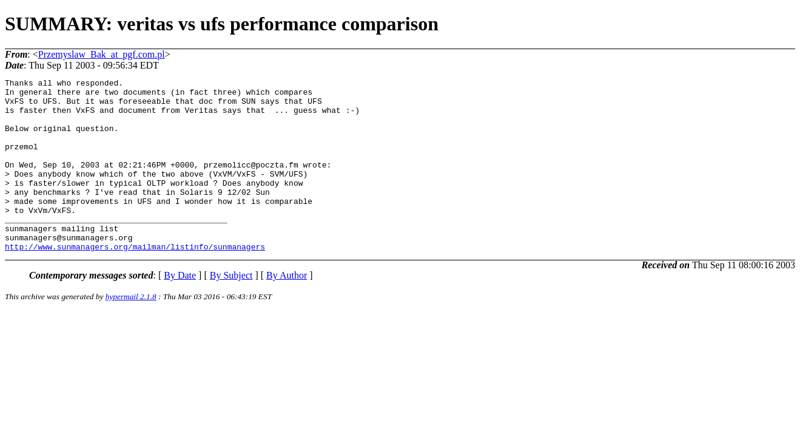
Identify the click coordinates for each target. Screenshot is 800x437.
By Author (286, 310)
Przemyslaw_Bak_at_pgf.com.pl (101, 54)
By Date (180, 310)
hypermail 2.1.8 (131, 331)
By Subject (231, 310)
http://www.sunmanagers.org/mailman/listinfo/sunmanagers (135, 281)
